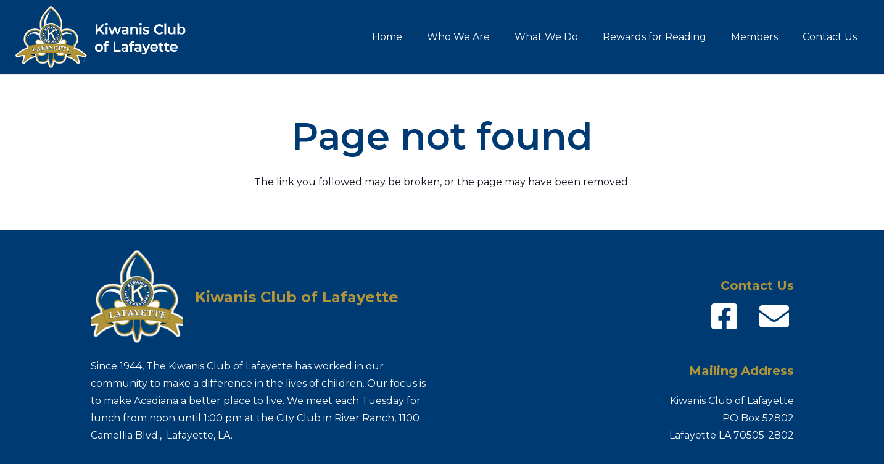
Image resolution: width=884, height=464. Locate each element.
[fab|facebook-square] (724, 316)
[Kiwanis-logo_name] (108, 37)
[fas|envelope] (774, 316)
